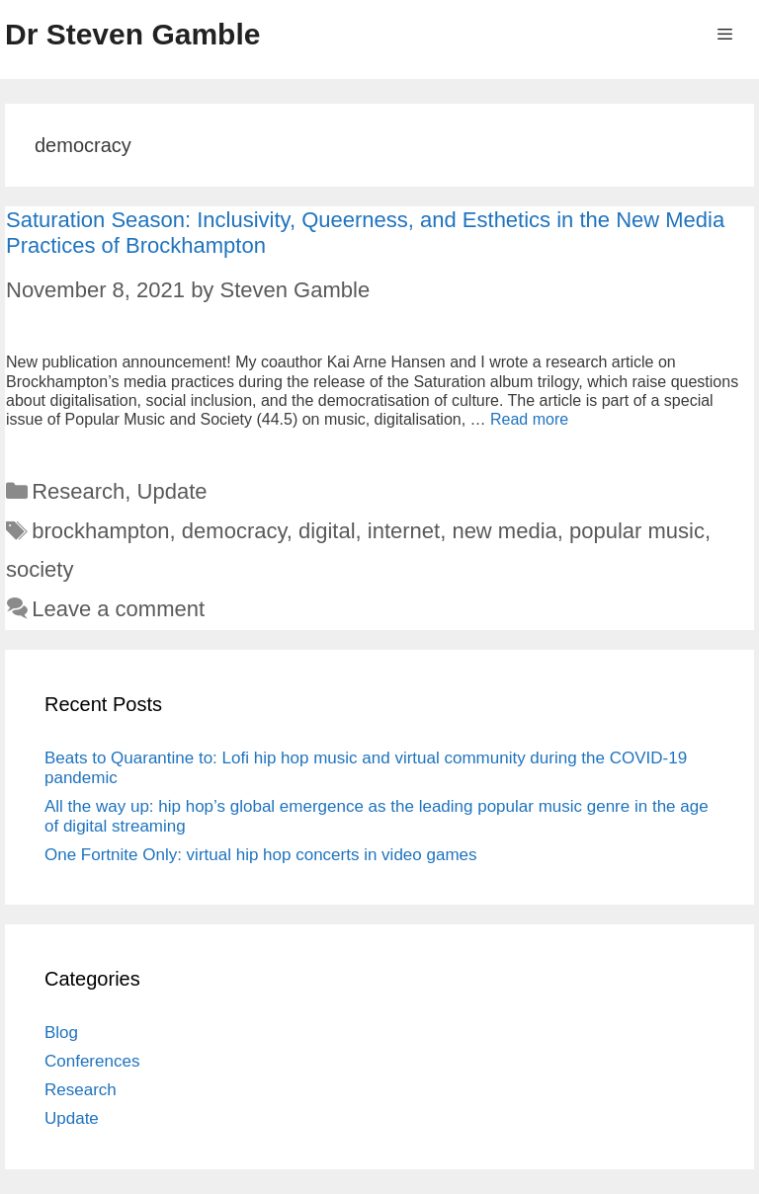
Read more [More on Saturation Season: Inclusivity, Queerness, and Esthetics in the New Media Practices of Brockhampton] (529, 419)
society (39, 569)
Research (78, 491)
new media (504, 530)
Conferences (91, 1061)
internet (404, 530)
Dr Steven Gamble (132, 34)
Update (172, 491)
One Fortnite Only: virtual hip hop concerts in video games (260, 854)
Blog (61, 1032)
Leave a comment (118, 609)
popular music (637, 530)
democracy (234, 530)
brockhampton (100, 530)
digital (326, 530)
